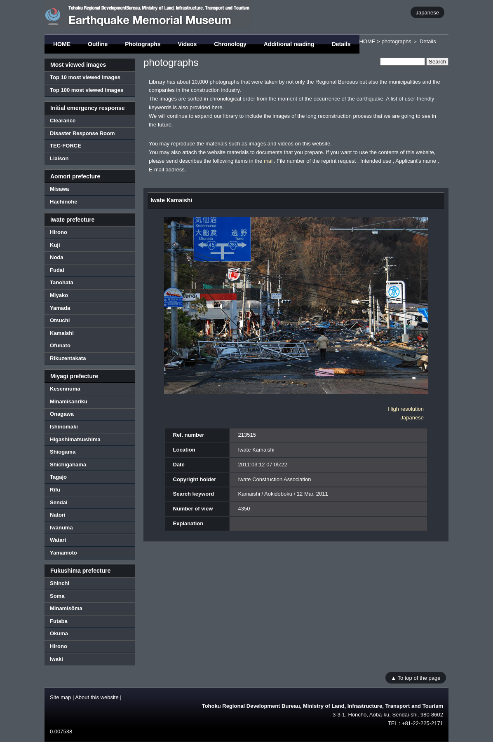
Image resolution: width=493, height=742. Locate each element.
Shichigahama (68, 464)
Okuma (59, 633)
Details (341, 44)
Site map (60, 697)
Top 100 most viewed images (86, 90)
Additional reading (289, 44)
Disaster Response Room (82, 133)
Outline (98, 44)
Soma (57, 596)
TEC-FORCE (65, 146)
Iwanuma (61, 527)
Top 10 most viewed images (85, 77)
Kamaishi (62, 333)
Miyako (59, 295)
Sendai (59, 502)
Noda (56, 257)
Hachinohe (63, 202)
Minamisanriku (68, 401)
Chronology (230, 44)
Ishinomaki (64, 427)
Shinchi (59, 583)
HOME (61, 44)
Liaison (59, 158)
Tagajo (58, 477)
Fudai (57, 270)
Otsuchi (60, 320)
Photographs (142, 44)
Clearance (62, 120)
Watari (58, 540)
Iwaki (56, 659)
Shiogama (62, 452)
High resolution (406, 409)
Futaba (59, 621)
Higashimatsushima (75, 439)
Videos (187, 44)
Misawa (59, 189)
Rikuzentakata (68, 358)
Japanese (427, 12)
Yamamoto (63, 553)
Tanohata (61, 282)
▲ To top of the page (415, 677)
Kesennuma (65, 389)
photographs (396, 41)
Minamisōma (66, 608)
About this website (97, 697)
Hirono (58, 232)
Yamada (60, 308)
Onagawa (62, 414)
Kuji (55, 245)
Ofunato (60, 345)
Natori (58, 515)
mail (269, 161)
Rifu (55, 490)
